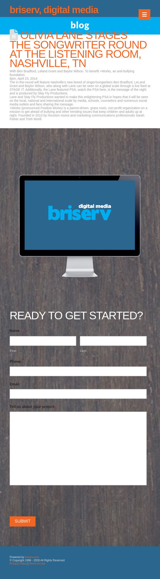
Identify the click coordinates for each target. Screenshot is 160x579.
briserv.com (32, 557)
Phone (17, 362)
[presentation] (45, 500)
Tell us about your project (34, 407)
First (13, 350)
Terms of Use (37, 563)
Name (16, 331)
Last (83, 350)
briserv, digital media (54, 10)
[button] (144, 14)
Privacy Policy (18, 563)
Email (16, 384)
